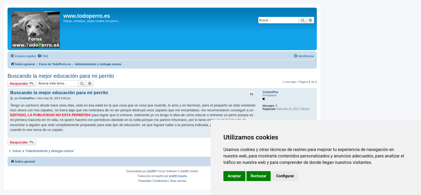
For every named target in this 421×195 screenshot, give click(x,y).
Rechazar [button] (259, 176)
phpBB (151, 171)
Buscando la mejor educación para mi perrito (61, 76)
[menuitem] (42, 56)
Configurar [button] (285, 176)
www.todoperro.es (86, 16)
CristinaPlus (270, 92)
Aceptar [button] (234, 176)
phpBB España (178, 176)
